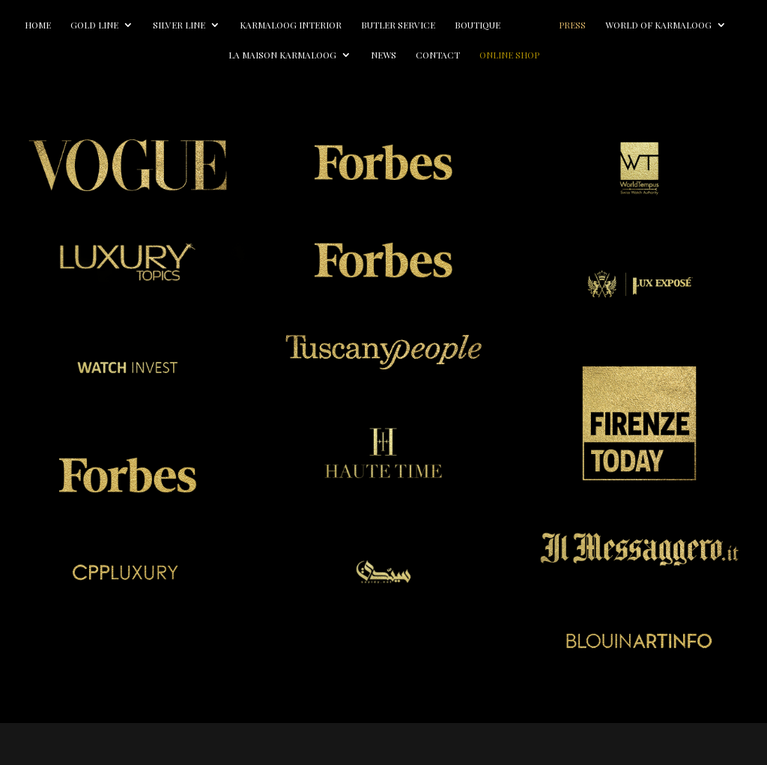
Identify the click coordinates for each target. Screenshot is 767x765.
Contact (508, 55)
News (454, 55)
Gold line (142, 25)
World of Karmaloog (211, 55)
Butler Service (445, 25)
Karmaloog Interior (338, 25)
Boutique (525, 25)
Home (85, 25)
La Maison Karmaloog (353, 55)
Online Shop (580, 55)
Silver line (226, 25)
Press (665, 25)
